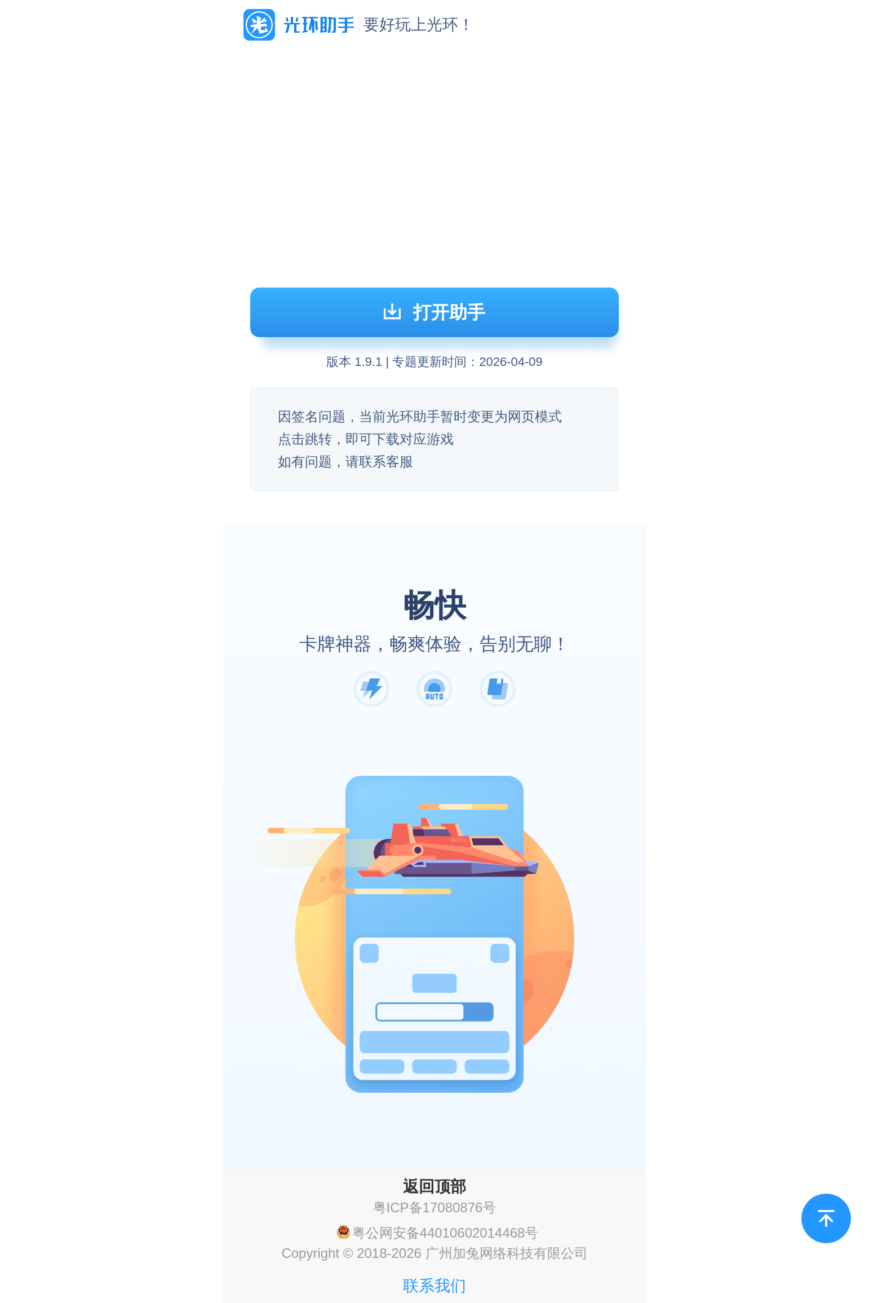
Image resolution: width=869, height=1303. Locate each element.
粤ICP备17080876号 (434, 1207)
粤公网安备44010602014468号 (445, 1233)
